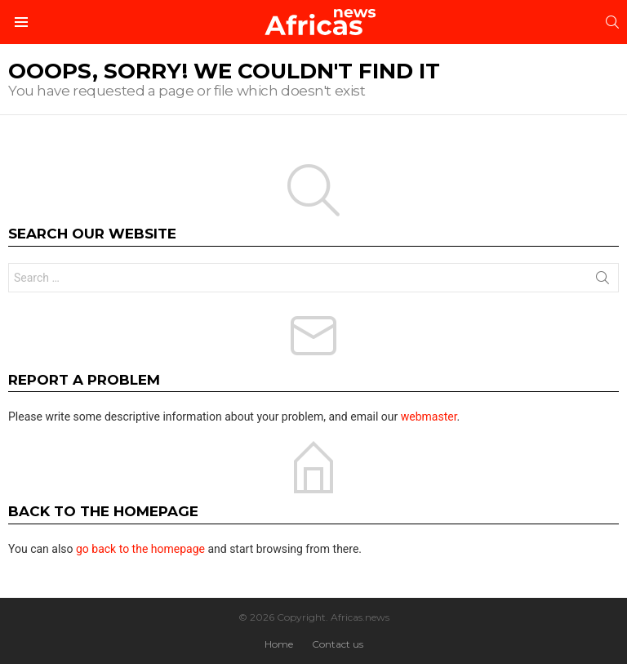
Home (279, 644)
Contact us (337, 644)
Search (602, 281)
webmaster (429, 416)
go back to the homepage (140, 548)
